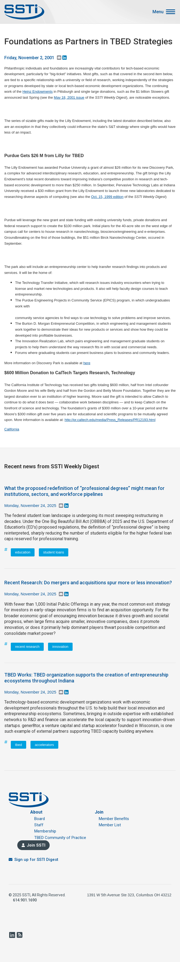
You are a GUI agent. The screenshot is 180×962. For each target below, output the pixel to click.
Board (39, 818)
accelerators (44, 745)
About (36, 812)
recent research (27, 647)
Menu (158, 11)
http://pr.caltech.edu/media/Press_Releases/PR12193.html (109, 420)
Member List (110, 824)
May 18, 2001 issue (69, 97)
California (11, 429)
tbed (18, 745)
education (22, 552)
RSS (19, 935)
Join (99, 812)
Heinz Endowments (37, 91)
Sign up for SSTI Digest (36, 859)
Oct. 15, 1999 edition (107, 197)
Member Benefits (114, 818)
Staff (38, 824)
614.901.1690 (25, 900)
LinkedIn (12, 935)
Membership (45, 831)
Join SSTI (36, 845)
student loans (53, 552)
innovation (60, 647)
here (86, 363)
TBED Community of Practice (60, 837)
